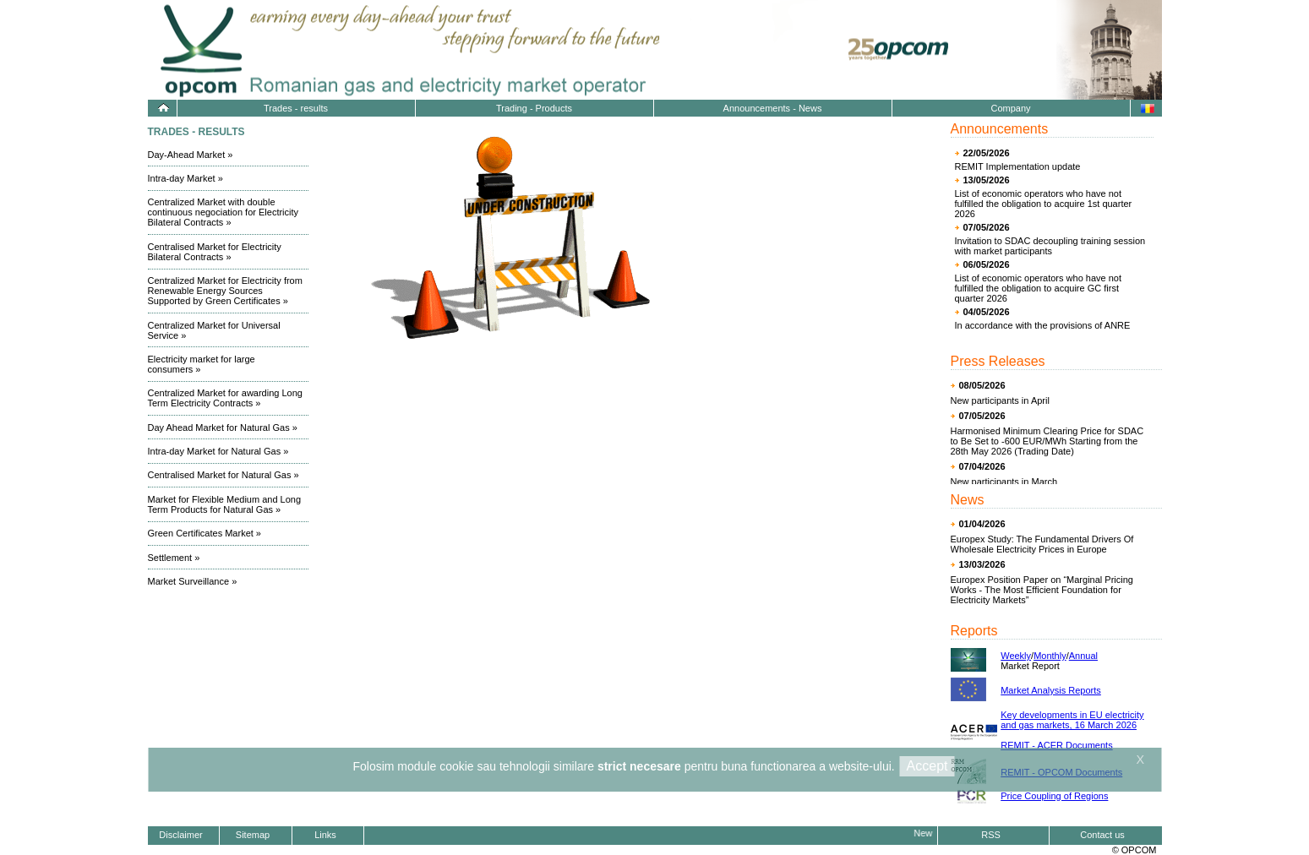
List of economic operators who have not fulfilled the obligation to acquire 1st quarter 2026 (1043, 203)
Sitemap (253, 835)
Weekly (1016, 656)
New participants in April (1000, 400)
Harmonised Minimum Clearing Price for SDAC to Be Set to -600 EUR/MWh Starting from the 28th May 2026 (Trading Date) (1047, 441)
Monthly (1050, 656)
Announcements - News (772, 108)
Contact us (1102, 835)
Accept (927, 766)
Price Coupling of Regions (1054, 796)
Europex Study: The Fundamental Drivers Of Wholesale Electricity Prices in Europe (1042, 544)
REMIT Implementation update (1018, 166)
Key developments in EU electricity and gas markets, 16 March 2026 (1072, 720)
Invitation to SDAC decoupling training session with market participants (1050, 246)
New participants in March (1004, 482)
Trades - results (296, 108)
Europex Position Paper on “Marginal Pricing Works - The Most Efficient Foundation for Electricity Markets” (1042, 590)
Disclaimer (180, 835)
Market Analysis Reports (1051, 690)
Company (1010, 108)
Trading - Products (534, 108)
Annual (1083, 656)
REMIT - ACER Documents (1056, 745)
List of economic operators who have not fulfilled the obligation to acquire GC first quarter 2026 (1038, 288)
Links (325, 835)
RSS (991, 835)
